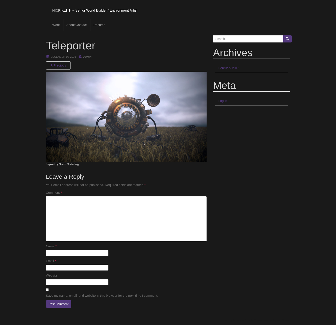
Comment (54, 192)
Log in (222, 101)
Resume (99, 25)
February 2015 (228, 68)
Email (51, 261)
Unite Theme (254, 320)
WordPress (283, 320)
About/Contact (76, 25)
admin (87, 56)
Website (51, 275)
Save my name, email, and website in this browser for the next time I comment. (102, 295)
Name (51, 246)
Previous (58, 65)
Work (56, 25)
